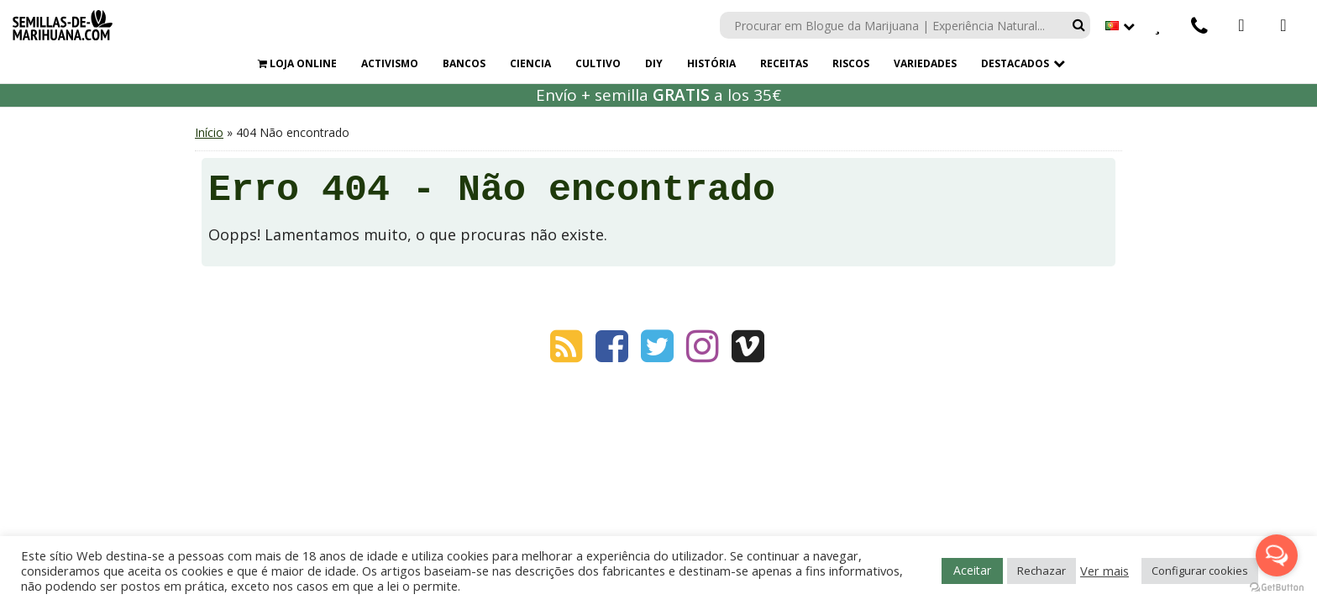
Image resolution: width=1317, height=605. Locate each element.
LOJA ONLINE (297, 63)
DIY (654, 63)
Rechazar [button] (1041, 570)
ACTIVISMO (389, 63)
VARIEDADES (925, 63)
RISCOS (850, 63)
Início (209, 132)
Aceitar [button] (972, 570)
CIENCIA (530, 63)
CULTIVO (598, 63)
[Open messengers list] (1277, 555)
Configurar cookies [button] (1200, 570)
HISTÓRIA (711, 63)
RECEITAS (784, 63)
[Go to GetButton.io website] (1277, 587)
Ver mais (1104, 570)
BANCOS (464, 63)
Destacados (1015, 63)
